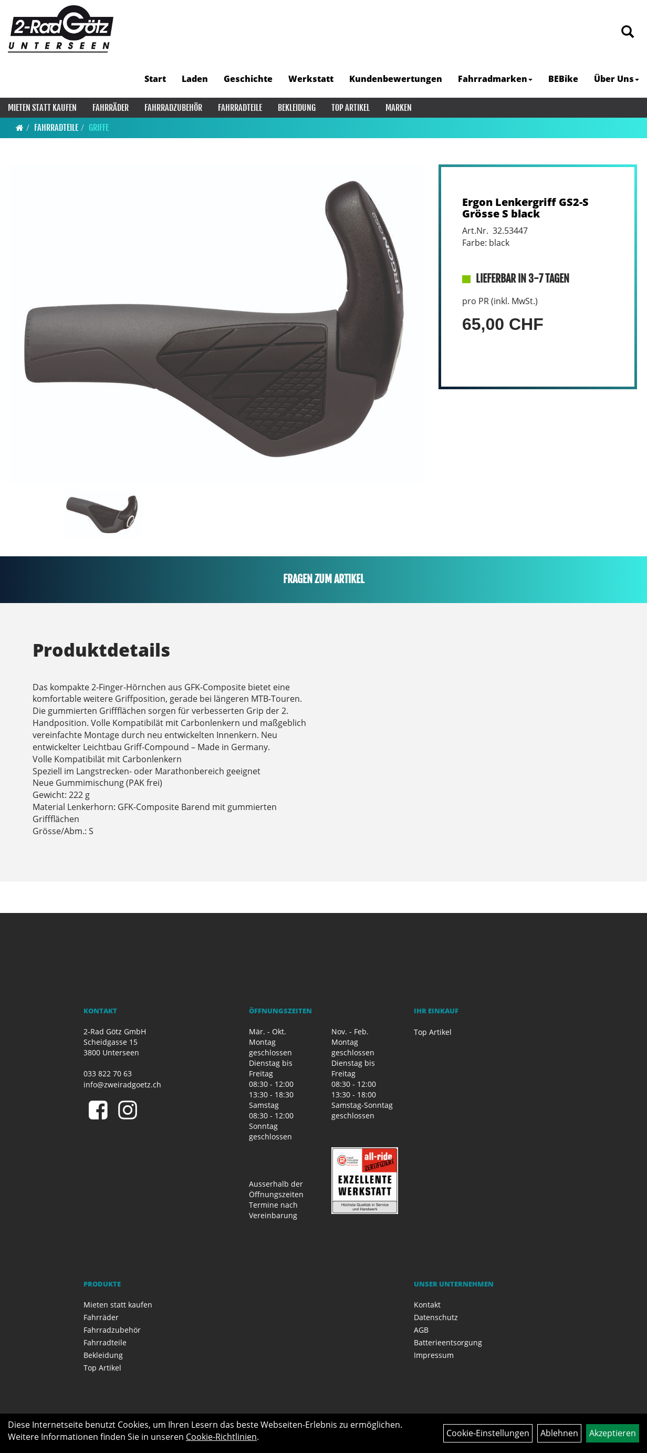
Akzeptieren (612, 1433)
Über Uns (616, 79)
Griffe (99, 127)
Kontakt (427, 1305)
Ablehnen (559, 1433)
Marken (398, 107)
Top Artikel (350, 107)
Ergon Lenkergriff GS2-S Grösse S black (525, 208)
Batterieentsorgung (448, 1342)
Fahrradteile (240, 107)
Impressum (434, 1355)
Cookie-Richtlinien (221, 1436)
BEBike (563, 79)
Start (155, 79)
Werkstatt (310, 79)
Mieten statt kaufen (42, 107)
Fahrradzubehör (173, 107)
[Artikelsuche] (627, 32)
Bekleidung (297, 107)
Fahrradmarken (495, 79)
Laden (195, 79)
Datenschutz (436, 1317)
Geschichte (248, 79)
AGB (421, 1330)
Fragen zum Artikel (323, 579)
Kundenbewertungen (395, 79)
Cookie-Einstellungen (487, 1433)
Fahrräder (110, 107)
